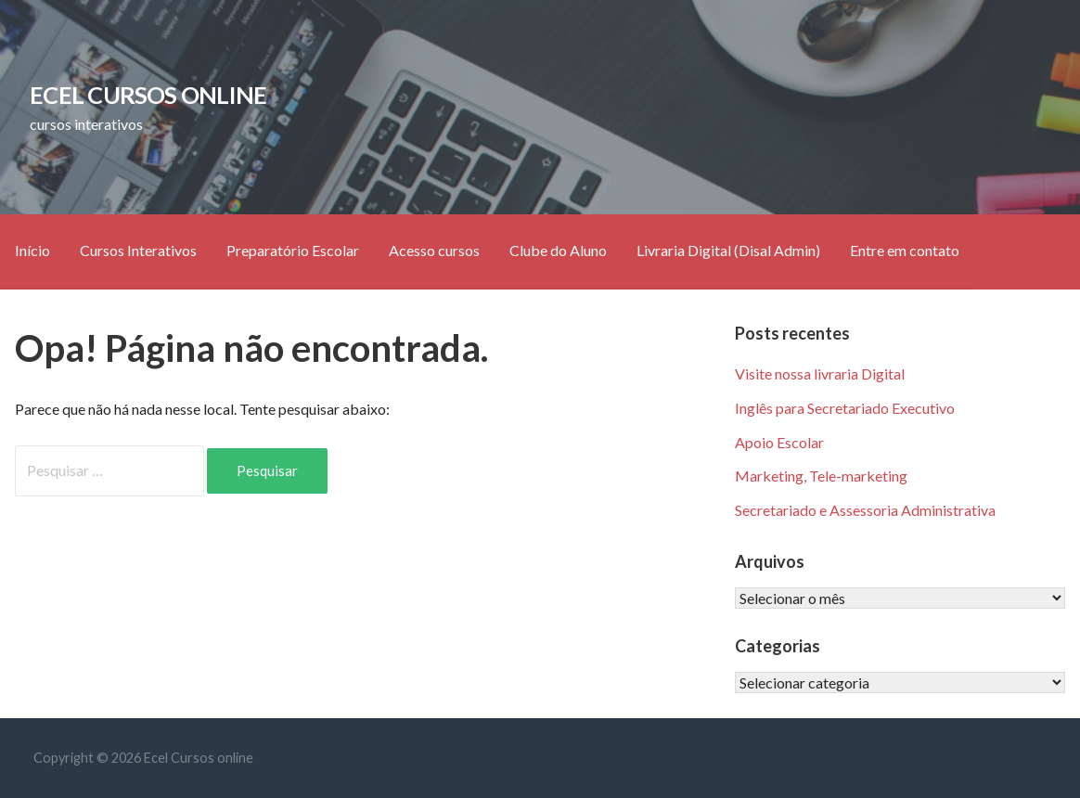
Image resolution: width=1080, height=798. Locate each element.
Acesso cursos (434, 250)
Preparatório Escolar (292, 250)
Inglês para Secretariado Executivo (845, 408)
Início (32, 250)
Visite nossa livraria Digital (820, 373)
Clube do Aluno (558, 250)
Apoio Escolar (779, 442)
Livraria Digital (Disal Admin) (728, 250)
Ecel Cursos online (148, 95)
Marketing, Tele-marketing (821, 475)
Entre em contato (904, 250)
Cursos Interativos (138, 250)
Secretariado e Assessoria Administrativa (865, 510)
